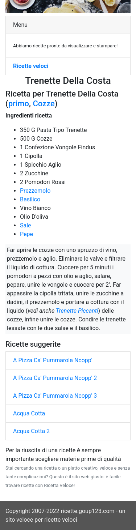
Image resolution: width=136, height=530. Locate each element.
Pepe (26, 234)
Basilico (30, 199)
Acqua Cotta (29, 413)
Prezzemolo (35, 190)
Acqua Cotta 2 (31, 431)
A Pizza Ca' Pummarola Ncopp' (52, 360)
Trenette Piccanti (77, 310)
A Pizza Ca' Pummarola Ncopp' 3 (55, 395)
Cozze (43, 103)
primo (18, 103)
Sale (25, 225)
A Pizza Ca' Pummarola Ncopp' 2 (55, 378)
